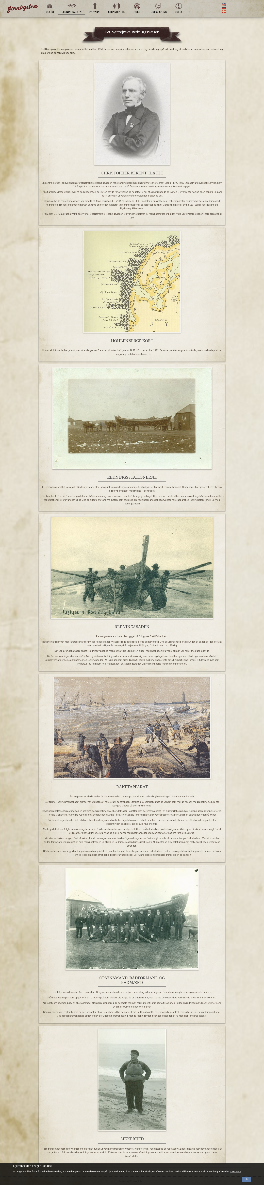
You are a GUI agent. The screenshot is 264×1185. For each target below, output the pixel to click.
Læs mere (235, 1171)
